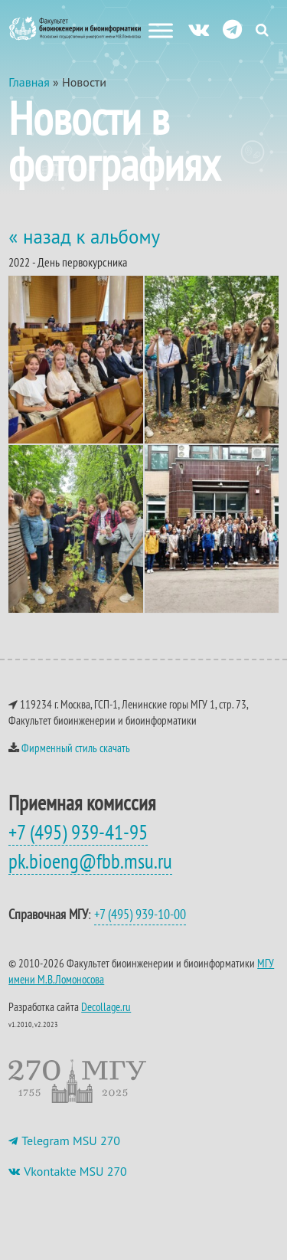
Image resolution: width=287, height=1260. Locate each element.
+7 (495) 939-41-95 (78, 832)
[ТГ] (232, 29)
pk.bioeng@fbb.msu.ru (90, 861)
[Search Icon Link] (262, 29)
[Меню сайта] (160, 30)
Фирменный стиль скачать (75, 748)
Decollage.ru (106, 1007)
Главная (29, 82)
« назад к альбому (84, 236)
